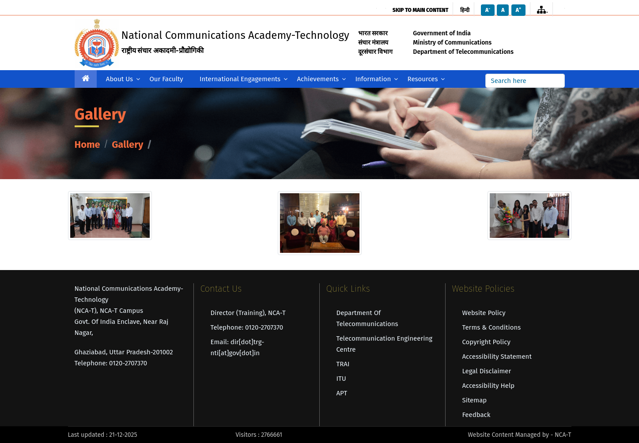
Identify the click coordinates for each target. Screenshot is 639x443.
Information (376, 79)
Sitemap (474, 400)
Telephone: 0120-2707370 (247, 327)
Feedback (476, 415)
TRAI (343, 364)
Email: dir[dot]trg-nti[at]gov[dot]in (238, 347)
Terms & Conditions (491, 327)
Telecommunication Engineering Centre (385, 343)
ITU (341, 379)
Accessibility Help (488, 386)
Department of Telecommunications (367, 318)
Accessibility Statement (497, 356)
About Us (123, 79)
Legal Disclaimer (486, 371)
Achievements (321, 79)
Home (87, 145)
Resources (426, 79)
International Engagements (243, 79)
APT (342, 393)
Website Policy (484, 313)
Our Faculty (166, 79)
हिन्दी (464, 10)
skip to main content (420, 10)
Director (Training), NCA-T (248, 313)
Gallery (127, 145)
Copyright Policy (486, 342)
